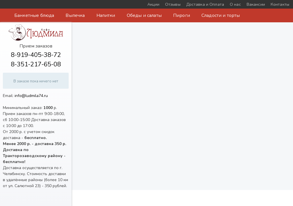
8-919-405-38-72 (36, 55)
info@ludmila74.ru (31, 95)
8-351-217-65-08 (36, 64)
